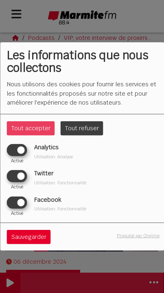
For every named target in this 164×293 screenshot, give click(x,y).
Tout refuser (82, 128)
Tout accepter (30, 128)
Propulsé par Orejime (138, 235)
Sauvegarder (28, 236)
